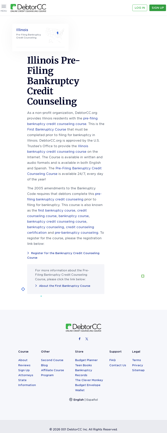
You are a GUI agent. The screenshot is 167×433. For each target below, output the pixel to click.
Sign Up (158, 7)
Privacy (137, 333)
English (78, 368)
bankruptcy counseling (93, 195)
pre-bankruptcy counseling (124, 201)
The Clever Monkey (89, 348)
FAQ (112, 328)
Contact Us (117, 333)
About (23, 328)
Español (92, 368)
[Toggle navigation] (4, 6)
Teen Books (83, 333)
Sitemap (138, 338)
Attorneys (25, 343)
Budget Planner (86, 328)
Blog (44, 333)
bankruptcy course (121, 184)
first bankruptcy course (104, 179)
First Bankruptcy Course (94, 98)
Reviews (24, 333)
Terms (136, 328)
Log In (140, 7)
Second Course (52, 328)
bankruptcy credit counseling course (104, 190)
